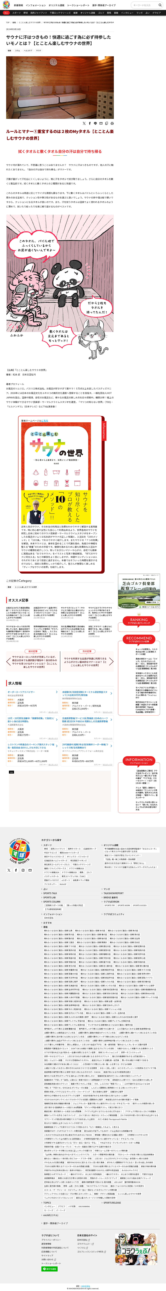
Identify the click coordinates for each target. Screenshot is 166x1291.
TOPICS (47, 1202)
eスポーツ (66, 880)
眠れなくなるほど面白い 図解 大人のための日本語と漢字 (115, 1017)
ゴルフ (101, 12)
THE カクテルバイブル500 (97, 1186)
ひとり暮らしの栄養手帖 (54, 1044)
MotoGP (63, 884)
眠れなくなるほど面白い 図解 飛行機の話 (134, 981)
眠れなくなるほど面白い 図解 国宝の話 (95, 950)
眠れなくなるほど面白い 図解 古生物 (125, 938)
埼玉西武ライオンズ (78, 860)
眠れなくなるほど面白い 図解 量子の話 (95, 962)
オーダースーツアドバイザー (21, 691)
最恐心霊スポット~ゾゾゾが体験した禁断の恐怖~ (96, 1197)
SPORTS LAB (49, 897)
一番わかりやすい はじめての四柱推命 (85, 1174)
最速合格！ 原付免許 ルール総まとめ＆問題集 (62, 1111)
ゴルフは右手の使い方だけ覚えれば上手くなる (139, 1115)
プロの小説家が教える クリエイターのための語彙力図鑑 (115, 1166)
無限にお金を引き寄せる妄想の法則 (72, 1178)
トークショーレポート (78, 5)
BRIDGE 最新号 (111, 897)
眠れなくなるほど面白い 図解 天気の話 (95, 958)
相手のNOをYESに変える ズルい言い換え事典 (85, 1162)
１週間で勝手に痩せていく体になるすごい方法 (137, 1032)
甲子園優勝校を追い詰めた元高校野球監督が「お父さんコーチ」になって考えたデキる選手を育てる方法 (131, 850)
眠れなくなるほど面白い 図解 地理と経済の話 (62, 1001)
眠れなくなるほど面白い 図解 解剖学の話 (97, 969)
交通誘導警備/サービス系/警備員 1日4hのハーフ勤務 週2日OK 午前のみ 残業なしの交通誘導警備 (85, 720)
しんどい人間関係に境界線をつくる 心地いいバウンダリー (115, 1087)
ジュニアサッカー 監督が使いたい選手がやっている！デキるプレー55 (101, 1103)
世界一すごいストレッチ (131, 1052)
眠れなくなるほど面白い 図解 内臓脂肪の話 (62, 993)
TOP (8, 22)
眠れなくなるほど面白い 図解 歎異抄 (92, 942)
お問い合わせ (47, 1259)
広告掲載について (49, 1251)
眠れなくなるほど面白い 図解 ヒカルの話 (97, 981)
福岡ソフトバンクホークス (55, 868)
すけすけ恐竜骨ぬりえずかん (77, 1060)
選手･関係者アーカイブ (104, 5)
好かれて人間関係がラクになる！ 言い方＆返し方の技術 (130, 1162)
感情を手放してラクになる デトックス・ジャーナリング (67, 1091)
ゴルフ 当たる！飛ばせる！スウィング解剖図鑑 (97, 1115)
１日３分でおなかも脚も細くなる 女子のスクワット (88, 1056)
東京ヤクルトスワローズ (54, 856)
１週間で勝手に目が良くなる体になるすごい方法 (64, 1036)
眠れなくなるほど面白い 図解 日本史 (125, 942)
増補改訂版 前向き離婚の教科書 (57, 1103)
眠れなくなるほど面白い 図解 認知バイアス (135, 977)
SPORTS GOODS (140, 905)
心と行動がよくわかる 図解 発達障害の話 (134, 1028)
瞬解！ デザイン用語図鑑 (104, 1193)
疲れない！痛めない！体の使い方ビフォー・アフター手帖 (67, 1158)
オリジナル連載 (56, 5)
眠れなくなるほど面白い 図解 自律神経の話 (62, 1005)
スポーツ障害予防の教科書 (103, 1154)
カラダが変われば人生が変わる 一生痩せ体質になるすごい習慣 (69, 1052)
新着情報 (18, 5)
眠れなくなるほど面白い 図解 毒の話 (92, 934)
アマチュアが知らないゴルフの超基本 (140, 1111)
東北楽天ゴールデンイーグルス (57, 864)
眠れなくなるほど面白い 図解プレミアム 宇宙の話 (64, 1021)
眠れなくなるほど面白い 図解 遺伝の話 (95, 946)
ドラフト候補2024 (51, 872)
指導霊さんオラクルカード (55, 1174)
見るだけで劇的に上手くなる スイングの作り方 (63, 1123)
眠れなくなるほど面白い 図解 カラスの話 (134, 969)
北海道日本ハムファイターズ (55, 860)
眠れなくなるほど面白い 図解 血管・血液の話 (103, 1001)
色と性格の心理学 (100, 1091)
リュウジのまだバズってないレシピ (58, 1197)
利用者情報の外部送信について (55, 1247)
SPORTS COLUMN (51, 901)
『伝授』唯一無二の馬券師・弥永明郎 (120, 859)
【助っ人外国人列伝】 (75, 905)
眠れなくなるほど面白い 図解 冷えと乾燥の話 (62, 1009)
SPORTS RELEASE (112, 1202)
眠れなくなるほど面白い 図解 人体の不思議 (62, 997)
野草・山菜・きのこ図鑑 (73, 1186)
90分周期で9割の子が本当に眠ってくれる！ (62, 1064)
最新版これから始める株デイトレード (135, 1178)
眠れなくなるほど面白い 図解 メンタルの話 (98, 985)
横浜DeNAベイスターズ (69, 852)
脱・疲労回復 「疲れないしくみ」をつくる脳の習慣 (126, 1044)
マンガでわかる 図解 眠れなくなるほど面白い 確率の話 (110, 1025)
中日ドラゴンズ (50, 852)
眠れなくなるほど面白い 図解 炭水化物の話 (100, 993)
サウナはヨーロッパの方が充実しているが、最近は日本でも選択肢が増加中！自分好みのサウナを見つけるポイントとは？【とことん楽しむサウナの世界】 (34, 662)
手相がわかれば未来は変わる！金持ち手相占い (63, 1170)
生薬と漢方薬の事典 (52, 1186)
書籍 (116, 12)
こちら (44, 420)
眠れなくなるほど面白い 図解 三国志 (59, 942)
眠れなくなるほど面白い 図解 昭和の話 (129, 950)
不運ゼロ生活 (147, 1174)
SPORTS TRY (110, 905)
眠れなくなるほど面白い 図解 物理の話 (60, 962)
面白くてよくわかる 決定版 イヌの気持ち (127, 1186)
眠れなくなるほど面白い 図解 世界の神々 (134, 973)
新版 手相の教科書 (148, 1166)
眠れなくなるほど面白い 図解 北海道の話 (61, 985)
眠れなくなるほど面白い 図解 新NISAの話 (138, 993)
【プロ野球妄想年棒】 (53, 909)
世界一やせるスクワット (54, 1056)
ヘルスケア (28, 50)
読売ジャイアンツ (38, 12)
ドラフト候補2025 (69, 872)
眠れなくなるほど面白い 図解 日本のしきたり (101, 1005)
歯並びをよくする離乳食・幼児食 (105, 1060)
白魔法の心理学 (116, 1091)
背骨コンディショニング (108, 1052)
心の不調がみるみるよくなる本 (137, 1083)
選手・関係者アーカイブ (55, 1223)
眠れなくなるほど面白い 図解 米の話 (90, 930)
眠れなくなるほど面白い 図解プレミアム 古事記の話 (109, 1021)
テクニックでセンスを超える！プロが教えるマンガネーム (67, 1193)
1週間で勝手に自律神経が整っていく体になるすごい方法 (115, 1040)
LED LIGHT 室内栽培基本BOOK (127, 1182)
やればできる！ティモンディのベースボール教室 (120, 1142)
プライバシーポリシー (51, 1239)
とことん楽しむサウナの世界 (30, 22)
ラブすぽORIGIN (111, 901)
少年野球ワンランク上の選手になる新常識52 (62, 1138)
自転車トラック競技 (81, 880)
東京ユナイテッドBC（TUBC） (74, 876)
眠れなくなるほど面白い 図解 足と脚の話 (95, 966)
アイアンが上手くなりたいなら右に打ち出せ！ (103, 1111)
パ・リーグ (60, 1210)
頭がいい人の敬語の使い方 (143, 1103)
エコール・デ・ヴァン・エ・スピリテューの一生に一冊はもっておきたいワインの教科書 (80, 1190)
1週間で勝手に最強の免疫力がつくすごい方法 (96, 1032)
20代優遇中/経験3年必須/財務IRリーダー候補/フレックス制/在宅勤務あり (85, 746)
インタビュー (127, 12)
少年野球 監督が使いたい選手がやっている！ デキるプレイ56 (109, 1138)
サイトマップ (47, 1255)
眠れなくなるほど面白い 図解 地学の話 (129, 954)
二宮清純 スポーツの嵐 (53, 905)
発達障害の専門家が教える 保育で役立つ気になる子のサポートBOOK (72, 1072)
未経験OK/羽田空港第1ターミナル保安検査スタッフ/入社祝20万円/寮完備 (84, 693)
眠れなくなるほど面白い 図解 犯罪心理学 (61, 981)
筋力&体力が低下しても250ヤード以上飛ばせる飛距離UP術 (108, 1131)
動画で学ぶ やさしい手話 (81, 1083)
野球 (25, 12)
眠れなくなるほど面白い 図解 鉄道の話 (60, 958)
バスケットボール (51, 876)
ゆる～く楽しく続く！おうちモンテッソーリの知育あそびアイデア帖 (128, 1068)
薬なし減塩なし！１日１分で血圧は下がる (84, 1044)
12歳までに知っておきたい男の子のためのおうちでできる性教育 (70, 1068)
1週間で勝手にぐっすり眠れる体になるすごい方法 (107, 1036)
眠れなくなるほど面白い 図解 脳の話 (59, 938)
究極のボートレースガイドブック (103, 1178)
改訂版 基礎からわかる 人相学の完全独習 (102, 1170)
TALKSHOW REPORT (114, 893)
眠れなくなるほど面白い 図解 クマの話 (60, 946)
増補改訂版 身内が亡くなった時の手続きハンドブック (119, 1076)
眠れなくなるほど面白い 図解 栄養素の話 (61, 969)
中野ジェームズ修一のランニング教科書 (111, 1150)
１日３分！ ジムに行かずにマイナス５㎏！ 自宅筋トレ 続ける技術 (121, 1158)
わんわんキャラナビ (130, 1170)
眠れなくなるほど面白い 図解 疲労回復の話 (100, 997)
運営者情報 (46, 1243)
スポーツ (16, 12)
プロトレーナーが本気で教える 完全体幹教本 (135, 1154)
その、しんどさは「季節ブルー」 (108, 1083)
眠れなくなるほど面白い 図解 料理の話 (129, 962)
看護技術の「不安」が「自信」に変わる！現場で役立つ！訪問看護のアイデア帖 (77, 1080)
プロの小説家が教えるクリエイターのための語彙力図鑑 (67, 1166)
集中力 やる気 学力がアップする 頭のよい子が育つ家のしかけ (69, 1076)
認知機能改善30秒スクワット (56, 1083)
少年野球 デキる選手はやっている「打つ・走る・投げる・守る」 (70, 1142)
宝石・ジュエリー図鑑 (53, 1060)
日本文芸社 (48, 917)
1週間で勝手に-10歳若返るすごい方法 (59, 1032)
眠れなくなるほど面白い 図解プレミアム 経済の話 (64, 1025)
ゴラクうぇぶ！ (84, 1243)
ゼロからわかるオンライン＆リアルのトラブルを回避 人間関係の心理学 (73, 1099)
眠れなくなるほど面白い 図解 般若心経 (129, 958)
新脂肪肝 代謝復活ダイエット (56, 1048)
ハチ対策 (72, 1206)
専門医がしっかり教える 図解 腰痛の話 (60, 1028)
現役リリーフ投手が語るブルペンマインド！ (123, 855)
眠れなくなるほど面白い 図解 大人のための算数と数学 (66, 1017)
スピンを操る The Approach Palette (112, 1119)
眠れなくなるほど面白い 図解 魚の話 (123, 930)
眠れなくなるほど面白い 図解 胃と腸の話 (132, 966)
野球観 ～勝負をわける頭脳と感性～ (109, 1135)
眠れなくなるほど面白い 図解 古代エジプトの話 (63, 1013)
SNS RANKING (84, 1206)
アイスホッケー (50, 884)
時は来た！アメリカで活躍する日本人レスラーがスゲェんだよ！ (131, 867)
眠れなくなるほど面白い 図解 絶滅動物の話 (138, 989)
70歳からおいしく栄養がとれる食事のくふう (135, 1048)
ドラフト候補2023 (76, 868)
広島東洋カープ (89, 848)
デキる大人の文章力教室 (54, 1162)
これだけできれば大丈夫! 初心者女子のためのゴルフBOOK (68, 1135)
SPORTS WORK (124, 905)
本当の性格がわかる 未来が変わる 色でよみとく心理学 (105, 1095)
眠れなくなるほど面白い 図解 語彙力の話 (61, 973)
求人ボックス (53, 712)
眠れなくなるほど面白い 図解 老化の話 (60, 966)
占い (147, 12)
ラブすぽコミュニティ (114, 914)
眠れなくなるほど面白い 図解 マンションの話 (103, 1009)
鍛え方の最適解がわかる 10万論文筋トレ (129, 1056)
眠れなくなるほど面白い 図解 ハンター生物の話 (105, 1013)
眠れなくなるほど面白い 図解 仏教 (58, 930)
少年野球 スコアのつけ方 (137, 1135)
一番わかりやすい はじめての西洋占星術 (122, 1174)
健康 (75, 12)
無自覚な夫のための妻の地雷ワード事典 (122, 1099)
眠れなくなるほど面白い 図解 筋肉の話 (60, 950)
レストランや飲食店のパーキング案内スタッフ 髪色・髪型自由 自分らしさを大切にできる (31, 746)
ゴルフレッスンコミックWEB (90, 1251)
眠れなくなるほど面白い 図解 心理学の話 (97, 973)
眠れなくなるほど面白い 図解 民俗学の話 (97, 977)
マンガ (139, 12)
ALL (6, 12)
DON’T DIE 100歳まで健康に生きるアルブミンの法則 (92, 1048)
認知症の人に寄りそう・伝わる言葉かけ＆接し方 (132, 1080)
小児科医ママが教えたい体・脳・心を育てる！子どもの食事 (107, 1064)
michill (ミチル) (50, 1215)
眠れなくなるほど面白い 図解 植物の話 (60, 954)
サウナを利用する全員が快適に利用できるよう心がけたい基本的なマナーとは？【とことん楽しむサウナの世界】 (85, 662)
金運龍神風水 (49, 1178)
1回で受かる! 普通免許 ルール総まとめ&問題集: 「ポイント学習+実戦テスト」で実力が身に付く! (83, 1107)
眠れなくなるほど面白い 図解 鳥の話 (125, 934)
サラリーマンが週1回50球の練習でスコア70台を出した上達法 (69, 1119)
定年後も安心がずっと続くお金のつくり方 (61, 1182)
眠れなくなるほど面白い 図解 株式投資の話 (100, 989)
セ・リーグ (48, 1210)
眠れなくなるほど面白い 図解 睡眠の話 (95, 954)
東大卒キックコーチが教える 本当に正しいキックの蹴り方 (68, 1150)
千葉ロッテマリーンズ (60, 12)
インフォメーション (36, 5)
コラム (17, 50)
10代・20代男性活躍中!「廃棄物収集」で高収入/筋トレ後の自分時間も (31, 720)
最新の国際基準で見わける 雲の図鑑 (96, 1182)
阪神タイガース (74, 848)
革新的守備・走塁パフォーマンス (57, 1146)
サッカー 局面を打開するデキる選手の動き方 (92, 1146)
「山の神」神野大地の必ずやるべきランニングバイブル (67, 1154)
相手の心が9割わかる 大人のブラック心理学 (62, 1095)
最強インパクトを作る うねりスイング (60, 1115)
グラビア (156, 12)
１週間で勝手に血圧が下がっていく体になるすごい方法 (67, 1040)
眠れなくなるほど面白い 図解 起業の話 (129, 946)
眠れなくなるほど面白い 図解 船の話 (92, 938)
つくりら (81, 1247)
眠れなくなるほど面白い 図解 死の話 (59, 934)
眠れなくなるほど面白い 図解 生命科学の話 (62, 989)
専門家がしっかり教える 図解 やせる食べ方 (96, 1028)
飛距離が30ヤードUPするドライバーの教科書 (62, 1131)
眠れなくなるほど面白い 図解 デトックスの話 (139, 997)
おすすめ (47, 922)
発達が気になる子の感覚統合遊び (117, 1072)
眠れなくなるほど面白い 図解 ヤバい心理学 (136, 985)
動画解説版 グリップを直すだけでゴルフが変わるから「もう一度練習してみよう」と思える (81, 1127)
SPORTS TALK (50, 893)
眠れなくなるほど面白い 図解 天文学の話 (61, 977)
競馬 (109, 12)
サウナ (38, 50)
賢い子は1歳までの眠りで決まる (135, 1060)
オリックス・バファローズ (78, 856)
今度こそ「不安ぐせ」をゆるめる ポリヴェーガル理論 (66, 1087)
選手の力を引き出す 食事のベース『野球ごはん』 (125, 863)
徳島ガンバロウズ (51, 880)
